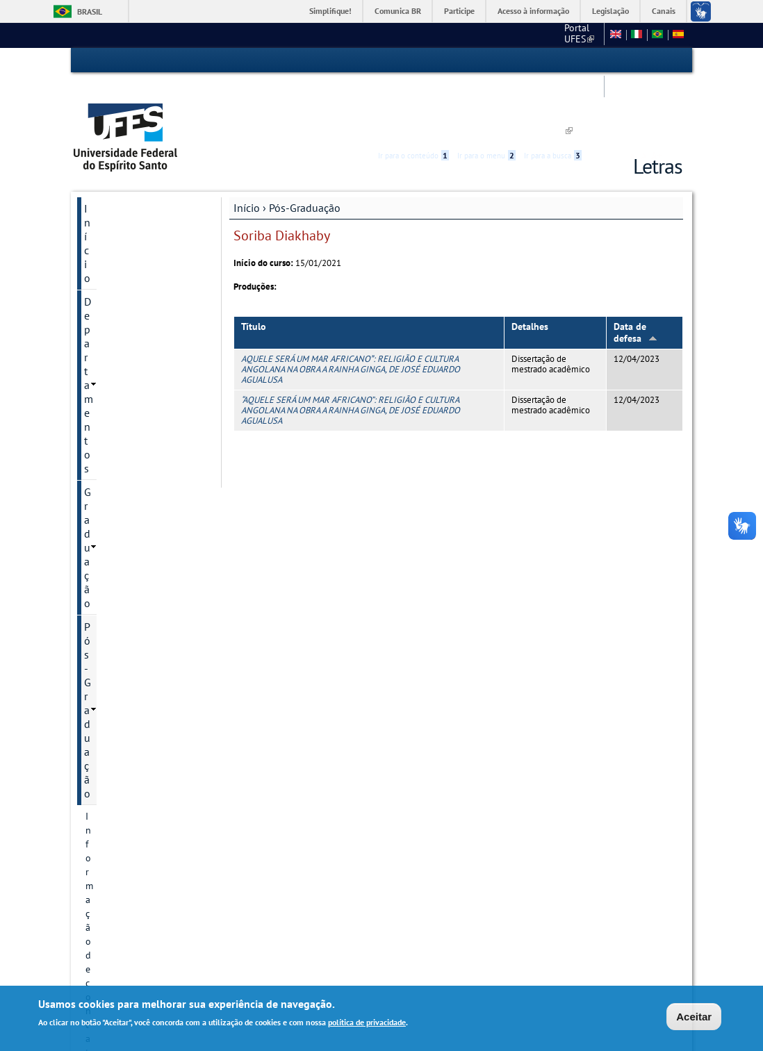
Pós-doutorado (117, 615)
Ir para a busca (553, 60)
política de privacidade (367, 1023)
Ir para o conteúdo (413, 60)
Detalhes (529, 262)
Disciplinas (108, 709)
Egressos (104, 685)
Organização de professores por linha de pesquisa (137, 577)
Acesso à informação (533, 11)
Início (246, 144)
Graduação (109, 192)
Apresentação (113, 780)
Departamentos (120, 168)
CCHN (445, 34)
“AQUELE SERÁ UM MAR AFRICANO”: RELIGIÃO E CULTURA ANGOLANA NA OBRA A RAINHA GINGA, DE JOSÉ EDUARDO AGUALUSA (350, 346)
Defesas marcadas (122, 662)
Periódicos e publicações (137, 502)
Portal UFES (391, 34)
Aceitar (694, 1017)
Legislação (610, 11)
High (616, 61)
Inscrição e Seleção (125, 408)
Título (253, 262)
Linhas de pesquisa (126, 285)
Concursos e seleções (134, 912)
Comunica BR (398, 11)
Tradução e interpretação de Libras (142, 858)
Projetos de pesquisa (129, 309)
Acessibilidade (599, 60)
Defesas (101, 756)
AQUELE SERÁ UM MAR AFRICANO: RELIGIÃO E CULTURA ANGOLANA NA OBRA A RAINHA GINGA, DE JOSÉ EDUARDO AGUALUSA (350, 305)
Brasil (89, 11)
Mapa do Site (568, 34)
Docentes (104, 638)
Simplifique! (330, 11)
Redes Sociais (116, 888)
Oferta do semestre (125, 455)
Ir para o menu (486, 60)
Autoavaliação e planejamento (119, 377)
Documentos (111, 478)
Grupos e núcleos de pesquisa (128, 339)
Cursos (99, 262)
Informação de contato (133, 238)
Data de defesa (635, 268)
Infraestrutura (114, 733)
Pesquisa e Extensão (132, 804)
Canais (663, 11)
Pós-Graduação (305, 144)
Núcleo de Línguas (128, 827)
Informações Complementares (120, 533)
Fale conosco (498, 34)
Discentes (105, 431)
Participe (459, 11)
